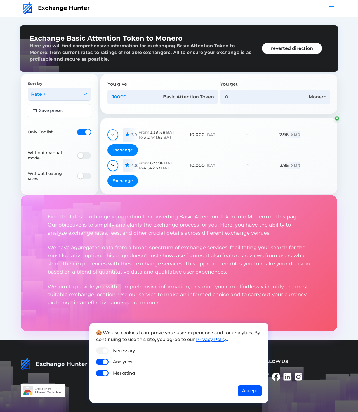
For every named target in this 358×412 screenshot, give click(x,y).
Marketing (124, 373)
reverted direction (292, 48)
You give (117, 84)
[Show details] (112, 134)
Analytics (122, 361)
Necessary (124, 350)
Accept (249, 390)
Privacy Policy (211, 339)
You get (229, 84)
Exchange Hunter (56, 7)
